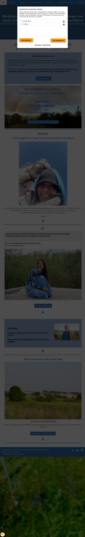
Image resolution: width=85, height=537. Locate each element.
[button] (2, 534)
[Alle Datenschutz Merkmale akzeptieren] (58, 40)
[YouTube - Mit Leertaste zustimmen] (21, 24)
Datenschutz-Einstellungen (30, 9)
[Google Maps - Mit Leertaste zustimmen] (21, 21)
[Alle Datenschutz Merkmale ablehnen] (26, 40)
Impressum (37, 45)
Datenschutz (47, 45)
